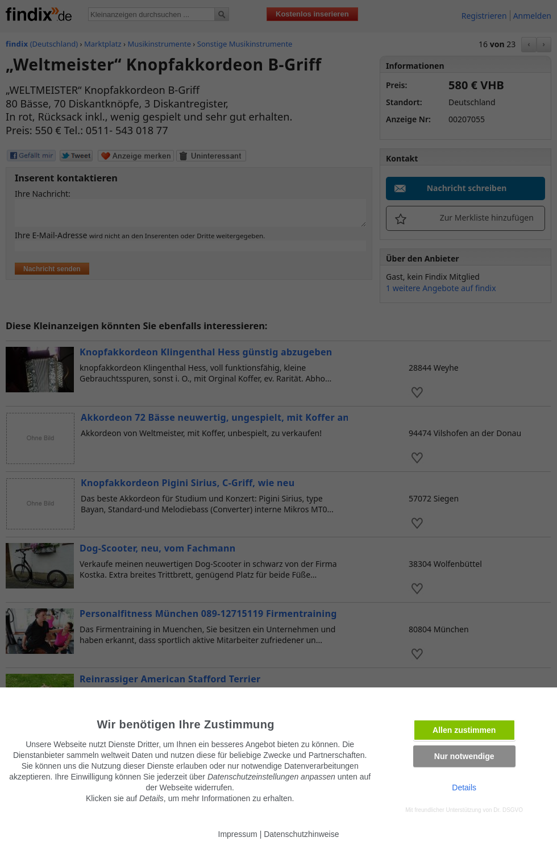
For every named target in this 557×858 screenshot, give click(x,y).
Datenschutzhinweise (301, 834)
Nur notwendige (464, 756)
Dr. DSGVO (508, 810)
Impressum (237, 834)
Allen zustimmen (464, 730)
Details (464, 787)
